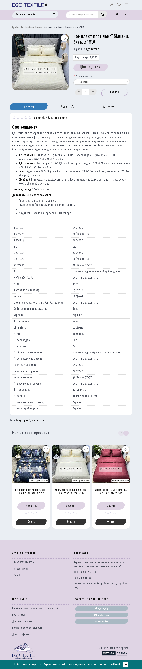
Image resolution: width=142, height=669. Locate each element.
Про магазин (18, 615)
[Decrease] (78, 92)
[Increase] (93, 92)
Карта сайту (101, 621)
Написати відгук (57, 117)
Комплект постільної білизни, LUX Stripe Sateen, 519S (111, 491)
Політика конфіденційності (27, 628)
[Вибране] (119, 5)
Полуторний (23, 420)
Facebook (101, 608)
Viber (18, 575)
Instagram (101, 615)
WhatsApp (21, 569)
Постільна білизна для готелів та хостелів (35, 608)
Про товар (29, 106)
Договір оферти (21, 634)
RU (117, 14)
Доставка (108, 106)
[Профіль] (112, 5)
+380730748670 (24, 562)
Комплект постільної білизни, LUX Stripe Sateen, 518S (71, 491)
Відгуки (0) (67, 106)
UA (124, 14)
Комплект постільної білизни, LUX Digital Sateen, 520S (31, 491)
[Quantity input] (86, 92)
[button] (126, 433)
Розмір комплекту (85, 76)
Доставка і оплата (22, 621)
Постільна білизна (33, 27)
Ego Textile (17, 27)
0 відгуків (39, 117)
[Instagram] (46, 5)
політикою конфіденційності (106, 664)
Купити (114, 92)
